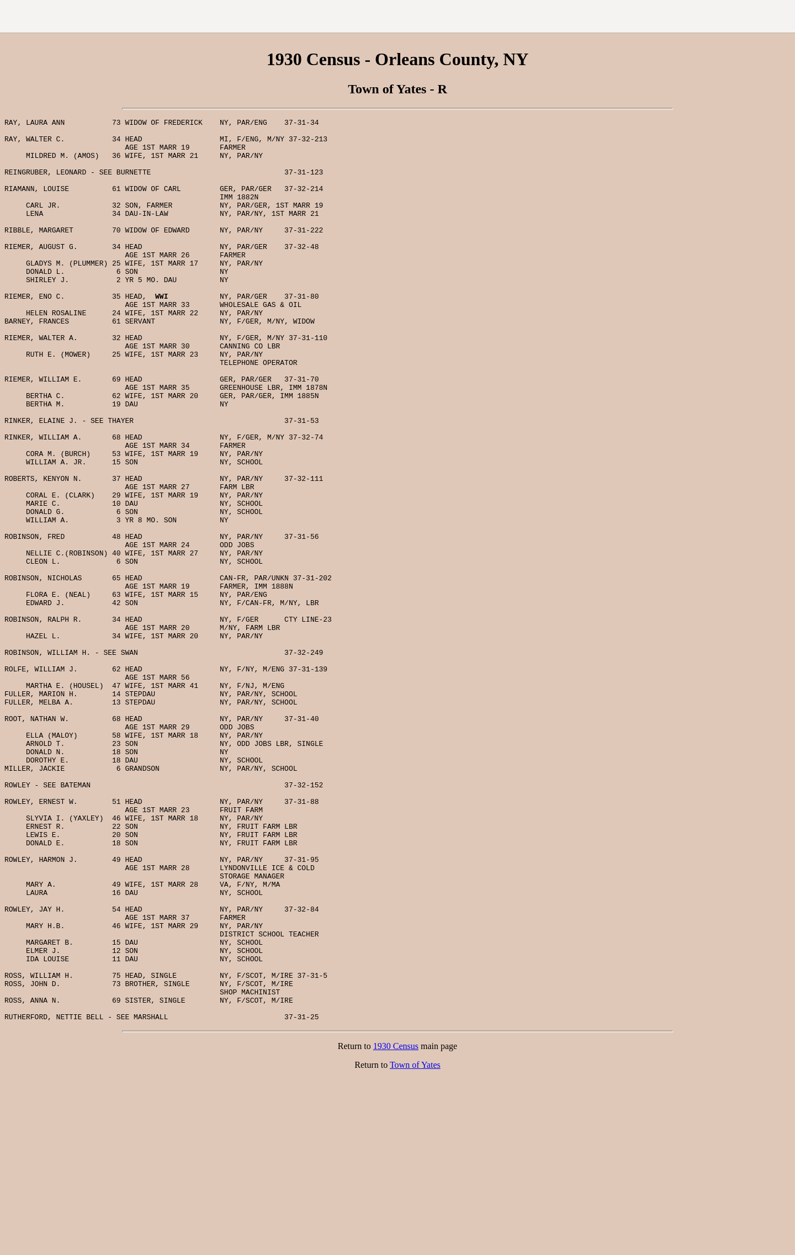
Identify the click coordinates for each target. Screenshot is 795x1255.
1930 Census (395, 1226)
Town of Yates (415, 1245)
